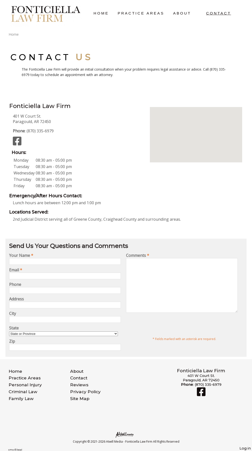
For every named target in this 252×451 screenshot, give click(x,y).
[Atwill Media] (126, 434)
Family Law (21, 398)
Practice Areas (141, 13)
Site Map (79, 398)
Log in (245, 448)
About (182, 13)
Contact (218, 13)
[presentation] (163, 335)
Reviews (79, 384)
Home (101, 13)
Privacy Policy (85, 391)
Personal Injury (25, 384)
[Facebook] (17, 143)
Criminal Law (23, 391)
